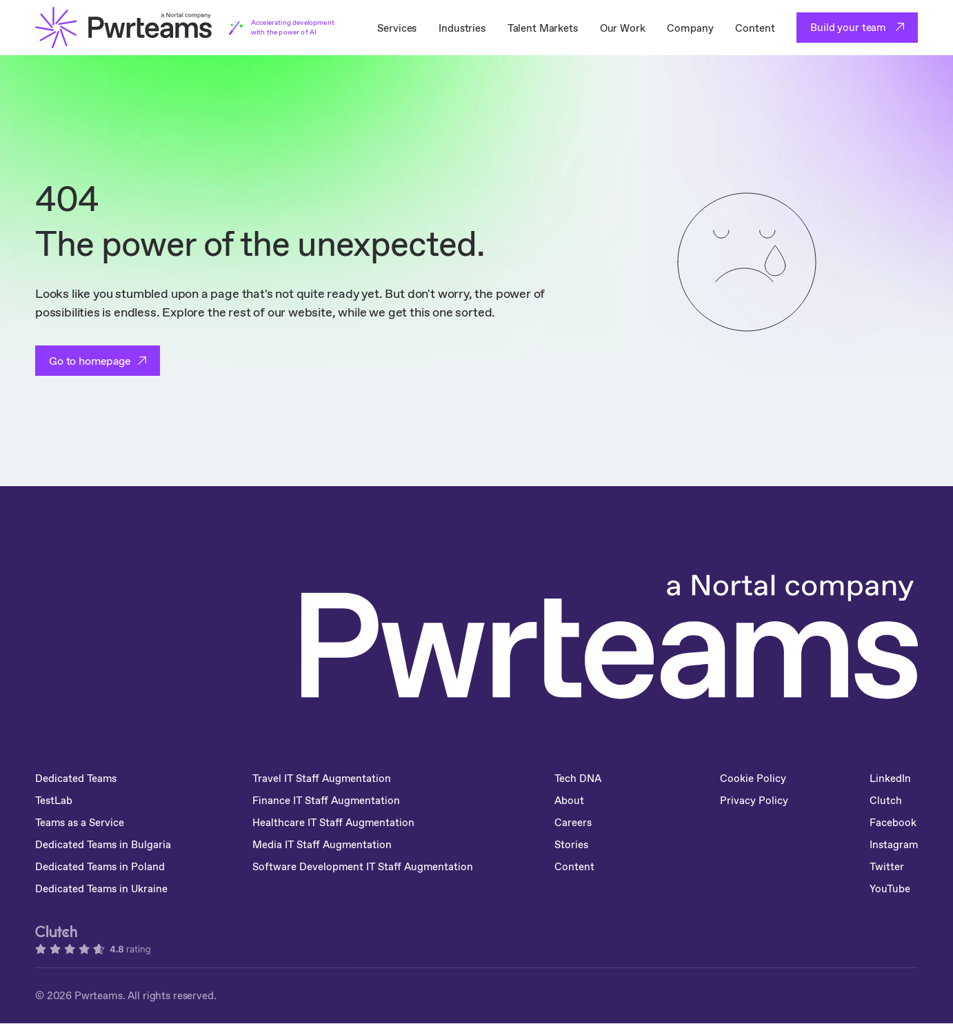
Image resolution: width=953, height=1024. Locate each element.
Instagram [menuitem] (893, 844)
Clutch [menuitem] (885, 800)
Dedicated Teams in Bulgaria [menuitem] (103, 844)
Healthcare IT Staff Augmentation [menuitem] (335, 822)
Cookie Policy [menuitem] (752, 778)
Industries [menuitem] (462, 28)
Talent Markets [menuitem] (543, 28)
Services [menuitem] (397, 28)
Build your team (849, 27)
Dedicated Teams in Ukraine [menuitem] (102, 888)
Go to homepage (90, 360)
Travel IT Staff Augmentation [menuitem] (324, 778)
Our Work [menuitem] (622, 28)
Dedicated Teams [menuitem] (76, 778)
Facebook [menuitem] (892, 822)
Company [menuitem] (690, 28)
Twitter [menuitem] (886, 866)
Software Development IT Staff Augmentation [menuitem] (365, 866)
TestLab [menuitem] (54, 800)
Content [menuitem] (754, 28)
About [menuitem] (573, 800)
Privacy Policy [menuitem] (737, 809)
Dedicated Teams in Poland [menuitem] (100, 866)
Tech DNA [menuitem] (581, 778)
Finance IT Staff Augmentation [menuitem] (328, 800)
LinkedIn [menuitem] (889, 778)
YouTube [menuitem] (889, 888)
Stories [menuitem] (575, 844)
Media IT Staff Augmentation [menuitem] (324, 844)
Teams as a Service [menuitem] (80, 822)
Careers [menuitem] (576, 822)
